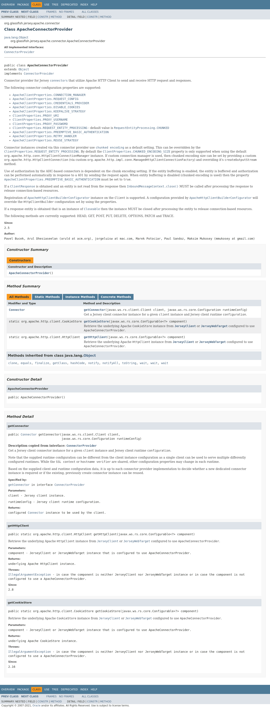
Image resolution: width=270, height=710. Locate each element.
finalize (42, 363)
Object (23, 69)
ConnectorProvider (19, 52)
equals (26, 363)
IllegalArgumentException (29, 574)
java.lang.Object (16, 37)
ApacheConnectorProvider (29, 273)
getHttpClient (95, 337)
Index (84, 4)
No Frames (66, 11)
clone (12, 363)
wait (143, 363)
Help (94, 4)
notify (93, 363)
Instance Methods (80, 297)
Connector (17, 309)
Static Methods (47, 297)
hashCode (77, 363)
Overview (8, 4)
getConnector (94, 309)
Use (46, 4)
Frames (51, 11)
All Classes (90, 11)
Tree (55, 4)
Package (23, 4)
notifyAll (111, 363)
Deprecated (69, 4)
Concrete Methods (116, 297)
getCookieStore (96, 321)
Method (56, 16)
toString (129, 363)
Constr (43, 16)
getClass (60, 363)
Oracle (36, 705)
